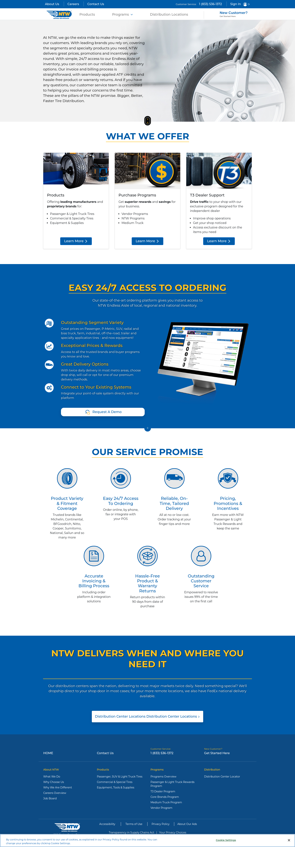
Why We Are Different (57, 787)
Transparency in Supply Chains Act (131, 832)
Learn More (75, 241)
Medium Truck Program (166, 802)
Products (88, 14)
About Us (52, 4)
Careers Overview (54, 793)
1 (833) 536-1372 (210, 4)
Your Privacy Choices (172, 832)
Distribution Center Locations (147, 716)
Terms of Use (133, 824)
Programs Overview (163, 776)
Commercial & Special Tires (114, 782)
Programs (122, 14)
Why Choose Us (53, 782)
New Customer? (234, 14)
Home (48, 753)
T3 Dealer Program (163, 791)
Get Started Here (217, 753)
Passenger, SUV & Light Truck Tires (119, 776)
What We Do (51, 776)
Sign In (240, 4)
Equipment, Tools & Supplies (115, 787)
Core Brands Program (165, 797)
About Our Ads (187, 824)
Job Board (50, 798)
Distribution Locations (169, 14)
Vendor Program (161, 808)
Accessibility (107, 824)
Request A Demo (107, 412)
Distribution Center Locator (222, 776)
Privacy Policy (161, 824)
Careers (73, 4)
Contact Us (95, 4)
